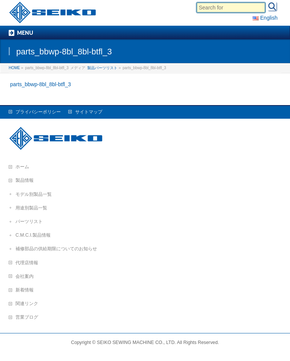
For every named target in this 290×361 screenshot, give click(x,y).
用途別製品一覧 (31, 208)
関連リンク (26, 303)
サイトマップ (88, 112)
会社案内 (24, 276)
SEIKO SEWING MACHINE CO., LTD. (136, 342)
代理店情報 (26, 262)
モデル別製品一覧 (33, 194)
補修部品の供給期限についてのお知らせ (56, 248)
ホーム (22, 166)
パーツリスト (29, 221)
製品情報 (24, 180)
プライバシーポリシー (38, 112)
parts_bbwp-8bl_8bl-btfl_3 (40, 84)
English (265, 18)
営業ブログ (26, 317)
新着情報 (24, 290)
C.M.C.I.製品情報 (33, 235)
